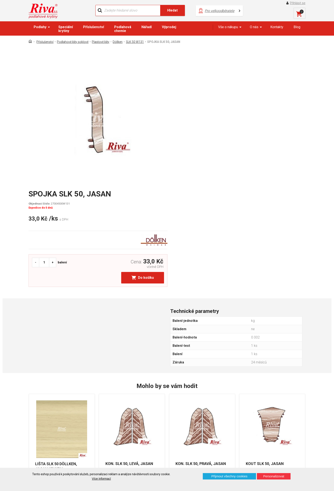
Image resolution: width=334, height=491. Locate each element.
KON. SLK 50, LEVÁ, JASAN (129, 356)
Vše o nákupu (228, 27)
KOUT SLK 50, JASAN (265, 356)
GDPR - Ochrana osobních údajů (56, 425)
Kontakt (38, 418)
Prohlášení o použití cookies (53, 440)
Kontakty (276, 27)
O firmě (108, 410)
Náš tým (109, 418)
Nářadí (146, 27)
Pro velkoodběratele (216, 11)
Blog (297, 27)
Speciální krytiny (65, 29)
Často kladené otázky (48, 433)
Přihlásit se (297, 3)
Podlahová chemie (122, 29)
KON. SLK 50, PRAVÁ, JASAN (201, 356)
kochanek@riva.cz (209, 433)
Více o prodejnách (268, 461)
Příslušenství (93, 27)
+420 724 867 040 (209, 419)
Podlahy (40, 27)
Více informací (101, 478)
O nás (254, 27)
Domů (36, 410)
